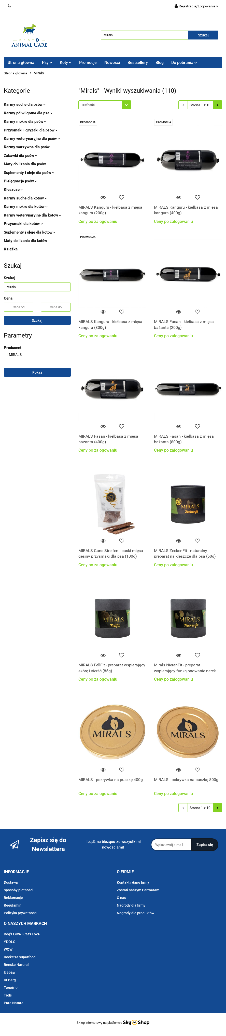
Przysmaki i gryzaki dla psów (31, 130)
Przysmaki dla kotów (23, 223)
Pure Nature (13, 1003)
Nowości (112, 62)
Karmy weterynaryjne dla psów (32, 138)
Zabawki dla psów (20, 155)
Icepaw (9, 972)
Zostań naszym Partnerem (138, 890)
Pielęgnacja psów (20, 181)
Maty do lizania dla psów (25, 164)
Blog (160, 62)
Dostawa (11, 882)
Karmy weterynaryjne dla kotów (32, 215)
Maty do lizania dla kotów (25, 240)
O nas (121, 898)
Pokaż (37, 372)
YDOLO (10, 942)
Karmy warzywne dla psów (27, 147)
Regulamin (12, 905)
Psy (47, 62)
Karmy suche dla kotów (25, 198)
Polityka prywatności (20, 913)
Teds (8, 995)
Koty (66, 62)
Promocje (88, 62)
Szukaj (37, 320)
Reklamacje (13, 898)
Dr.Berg (10, 980)
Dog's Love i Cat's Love (22, 934)
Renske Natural (16, 965)
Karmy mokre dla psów (25, 121)
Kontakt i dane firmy (133, 882)
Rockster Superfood (20, 957)
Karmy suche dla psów (25, 104)
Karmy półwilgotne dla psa (28, 113)
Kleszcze (13, 189)
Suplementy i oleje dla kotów (29, 232)
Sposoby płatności (18, 890)
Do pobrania (184, 62)
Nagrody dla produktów (135, 913)
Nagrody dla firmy (131, 905)
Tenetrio (11, 988)
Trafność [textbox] (88, 105)
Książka (11, 249)
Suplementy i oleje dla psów (29, 172)
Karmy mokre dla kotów (26, 206)
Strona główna (21, 62)
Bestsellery (138, 62)
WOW (8, 949)
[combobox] (104, 104)
